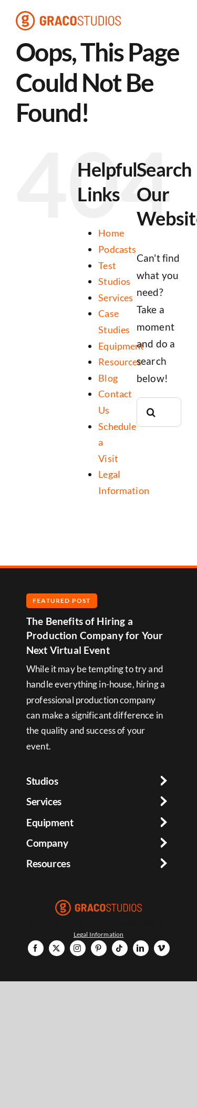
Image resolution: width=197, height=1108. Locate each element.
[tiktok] (120, 948)
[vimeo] (162, 948)
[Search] (151, 412)
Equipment (121, 346)
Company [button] (47, 843)
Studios (114, 281)
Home (111, 233)
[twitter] (57, 948)
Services (115, 297)
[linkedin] (141, 948)
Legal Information (99, 934)
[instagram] (78, 948)
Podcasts (117, 249)
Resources (119, 361)
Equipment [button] (50, 822)
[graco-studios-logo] (68, 16)
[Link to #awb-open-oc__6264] (178, 20)
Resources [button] (48, 863)
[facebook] (36, 948)
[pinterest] (99, 948)
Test (107, 265)
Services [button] (43, 801)
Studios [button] (42, 781)
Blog (108, 378)
